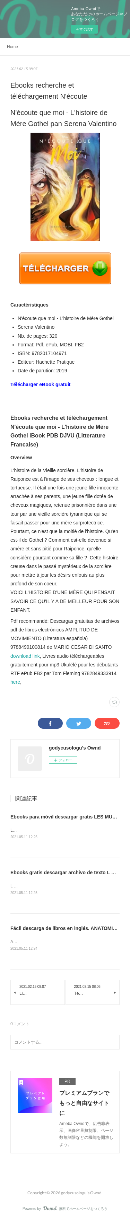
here (15, 682)
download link (25, 656)
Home (12, 46)
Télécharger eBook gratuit (40, 384)
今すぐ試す (84, 29)
